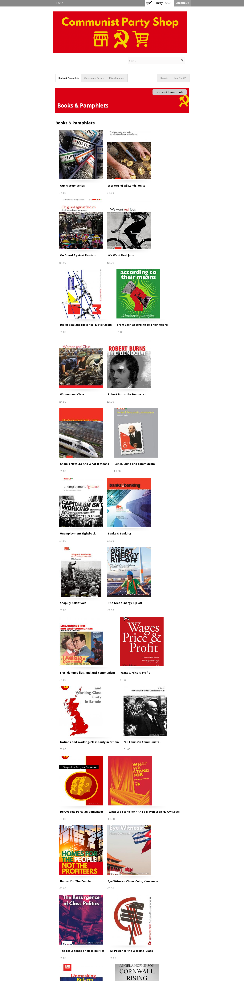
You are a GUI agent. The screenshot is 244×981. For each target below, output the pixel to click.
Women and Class (72, 394)
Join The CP (180, 78)
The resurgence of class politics (82, 951)
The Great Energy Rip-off (125, 603)
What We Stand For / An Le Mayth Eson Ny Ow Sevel (144, 811)
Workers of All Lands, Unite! (127, 185)
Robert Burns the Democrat (127, 394)
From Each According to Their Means (142, 324)
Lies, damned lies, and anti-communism (87, 672)
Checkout (182, 3)
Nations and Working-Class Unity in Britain (89, 742)
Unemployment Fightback (78, 533)
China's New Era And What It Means (84, 464)
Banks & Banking (119, 533)
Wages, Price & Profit (135, 672)
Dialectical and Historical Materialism (86, 324)
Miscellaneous (116, 78)
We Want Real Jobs (121, 255)
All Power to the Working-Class (131, 951)
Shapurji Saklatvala (73, 603)
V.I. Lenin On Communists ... (143, 742)
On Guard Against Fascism (78, 255)
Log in (59, 3)
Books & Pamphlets (69, 78)
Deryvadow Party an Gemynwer (81, 811)
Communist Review (94, 78)
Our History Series (72, 185)
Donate (164, 78)
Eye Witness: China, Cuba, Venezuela (133, 881)
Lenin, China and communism (135, 464)
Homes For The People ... (77, 881)
